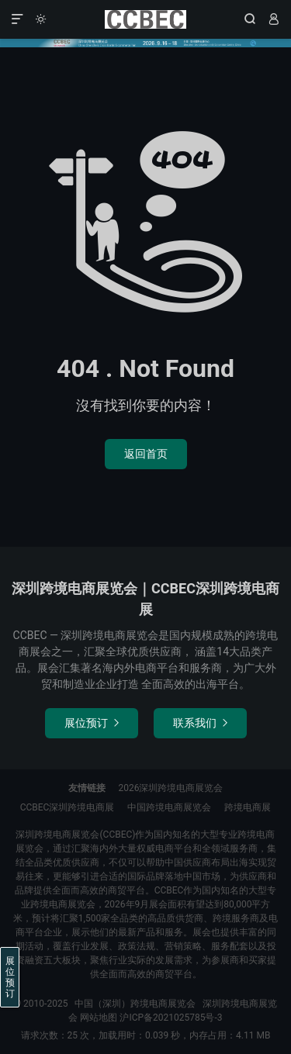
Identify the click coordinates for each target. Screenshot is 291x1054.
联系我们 (200, 723)
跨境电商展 (247, 807)
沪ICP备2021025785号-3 (171, 1017)
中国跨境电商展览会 (169, 807)
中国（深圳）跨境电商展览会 (145, 19)
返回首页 (146, 454)
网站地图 (98, 1017)
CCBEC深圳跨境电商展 (67, 807)
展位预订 (91, 723)
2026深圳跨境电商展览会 (171, 788)
